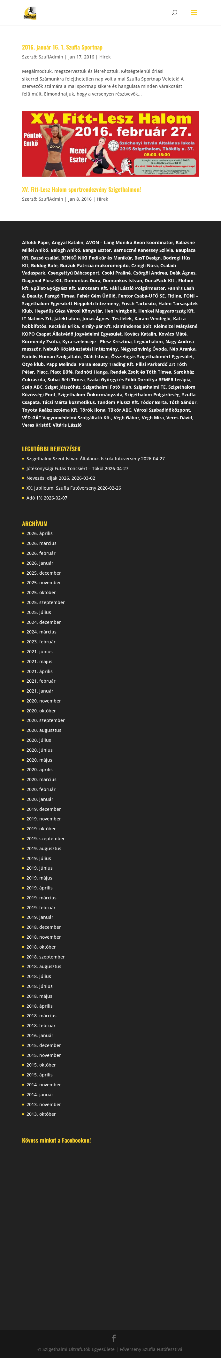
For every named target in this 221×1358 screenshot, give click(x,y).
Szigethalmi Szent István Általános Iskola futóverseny (83, 458)
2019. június (40, 868)
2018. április (40, 1006)
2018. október (41, 947)
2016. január (40, 1035)
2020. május (39, 760)
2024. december (44, 622)
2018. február (41, 1025)
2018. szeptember (46, 957)
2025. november (44, 582)
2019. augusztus (44, 848)
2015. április (40, 1075)
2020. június (40, 750)
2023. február (41, 642)
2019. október (41, 829)
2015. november (44, 1055)
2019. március (42, 898)
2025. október (41, 592)
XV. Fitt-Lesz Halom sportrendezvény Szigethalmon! (81, 189)
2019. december (44, 809)
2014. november (44, 1085)
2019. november (44, 819)
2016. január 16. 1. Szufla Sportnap (62, 47)
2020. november (44, 701)
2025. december (44, 573)
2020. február (41, 789)
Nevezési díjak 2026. (48, 478)
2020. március (42, 779)
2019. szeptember (46, 838)
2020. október (41, 711)
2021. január (40, 691)
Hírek (105, 57)
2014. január (40, 1094)
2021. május (39, 661)
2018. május (39, 996)
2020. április (40, 769)
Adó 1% (34, 498)
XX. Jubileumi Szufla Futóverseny (61, 488)
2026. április (40, 533)
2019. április (40, 888)
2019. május (39, 878)
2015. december (44, 1045)
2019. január (40, 917)
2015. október (41, 1065)
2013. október (41, 1114)
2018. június (40, 986)
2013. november (44, 1104)
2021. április (40, 671)
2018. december (44, 927)
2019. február (41, 907)
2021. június (40, 651)
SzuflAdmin (51, 57)
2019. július (39, 858)
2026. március (42, 543)
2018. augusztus (44, 966)
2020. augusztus (44, 730)
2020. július (39, 740)
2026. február (41, 553)
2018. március (42, 1016)
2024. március (42, 632)
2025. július (39, 612)
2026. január (40, 563)
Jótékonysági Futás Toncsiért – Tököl (65, 468)
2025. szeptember (46, 602)
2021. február (41, 681)
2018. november (44, 937)
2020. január (40, 799)
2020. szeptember (46, 720)
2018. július (39, 976)
